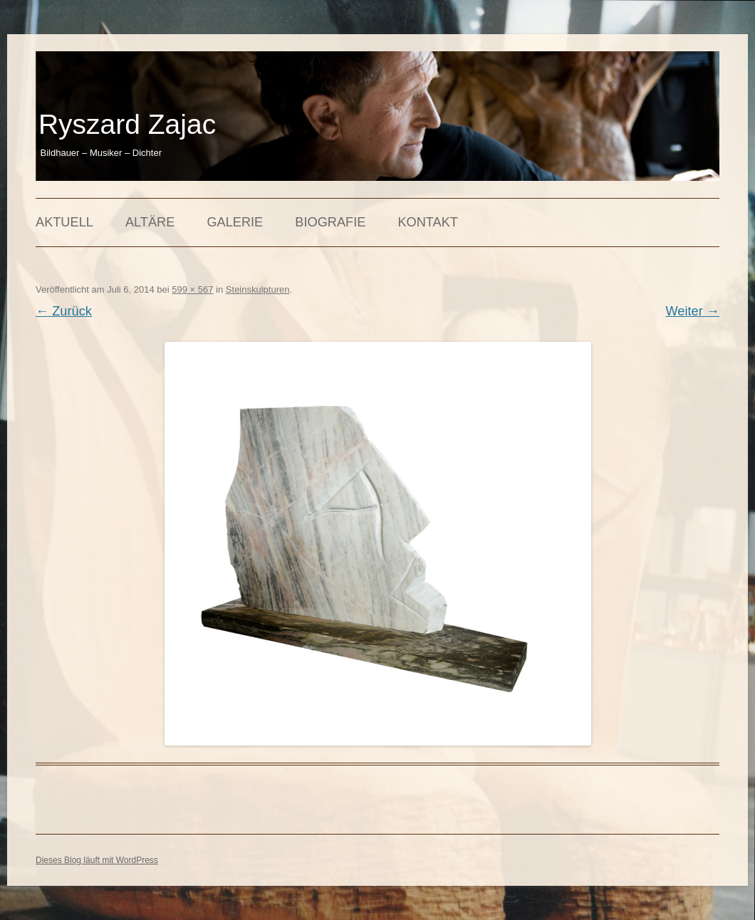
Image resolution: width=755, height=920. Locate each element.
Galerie (235, 222)
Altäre (150, 222)
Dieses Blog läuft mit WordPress (97, 860)
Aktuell (64, 222)
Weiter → (692, 311)
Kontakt (427, 222)
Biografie (330, 222)
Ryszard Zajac (127, 124)
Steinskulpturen (258, 289)
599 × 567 (192, 289)
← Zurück (64, 311)
